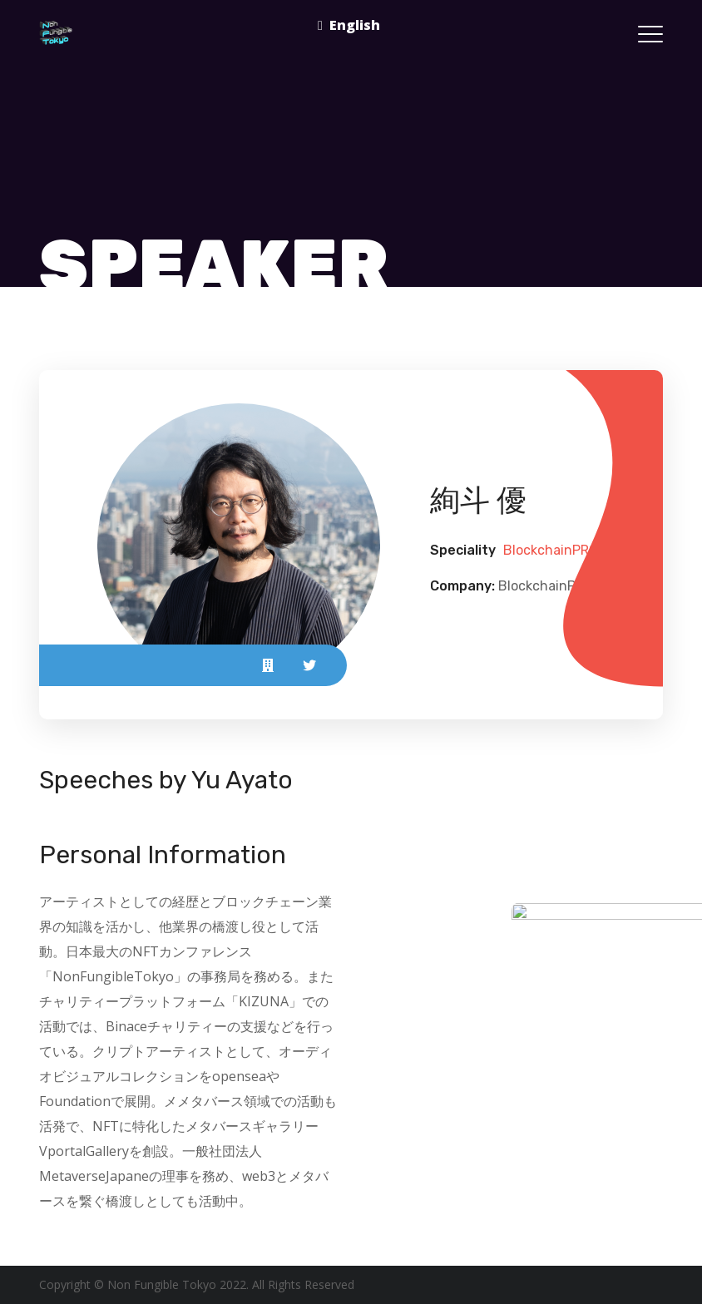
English (354, 25)
